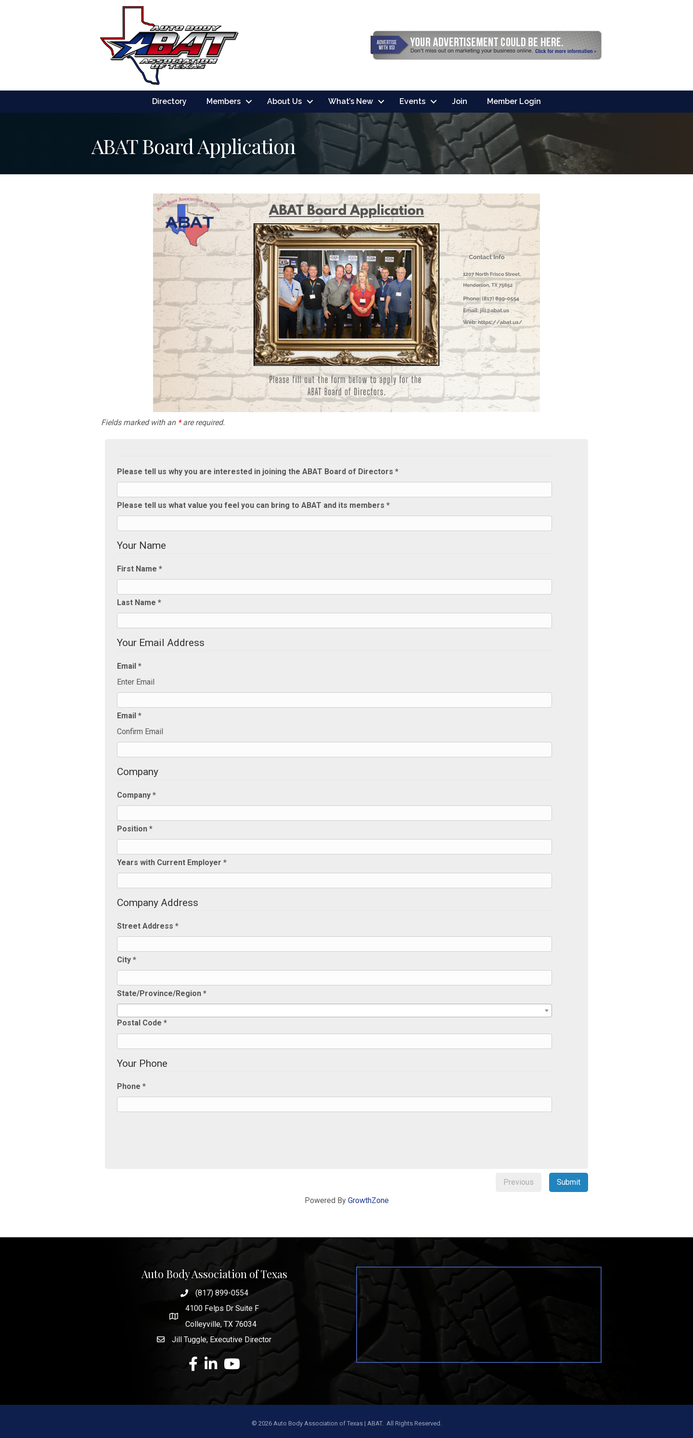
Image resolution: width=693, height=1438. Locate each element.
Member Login (514, 101)
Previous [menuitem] (518, 1182)
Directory (169, 101)
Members (223, 101)
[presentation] (195, 1134)
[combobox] (334, 1011)
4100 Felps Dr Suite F (222, 1308)
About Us (284, 101)
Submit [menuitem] (568, 1182)
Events (412, 101)
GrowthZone (368, 1200)
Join (459, 101)
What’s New (350, 101)
